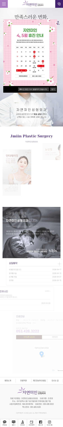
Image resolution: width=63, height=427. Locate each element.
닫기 (53, 89)
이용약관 (23, 381)
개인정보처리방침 (39, 381)
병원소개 (8, 381)
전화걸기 (59, 4)
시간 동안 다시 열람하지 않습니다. (33, 89)
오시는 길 (55, 381)
